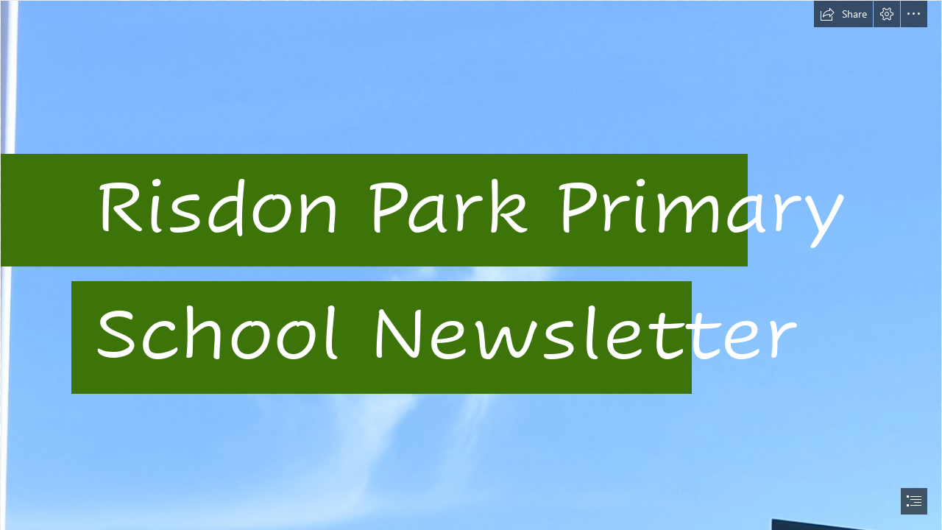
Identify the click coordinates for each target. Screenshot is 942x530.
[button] (843, 14)
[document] (471, 265)
